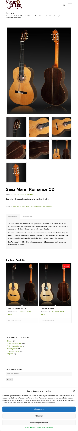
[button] (74, 396)
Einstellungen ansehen (39, 428)
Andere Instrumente (13, 351)
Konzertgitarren (47, 206)
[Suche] (63, 5)
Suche (9, 379)
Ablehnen (39, 421)
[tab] (13, 216)
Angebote (16, 206)
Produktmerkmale (27, 216)
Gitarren (39, 206)
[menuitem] (63, 5)
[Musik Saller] (32, 5)
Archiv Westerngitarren (14, 343)
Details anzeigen (14, 320)
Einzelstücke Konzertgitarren (28, 206)
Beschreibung (12, 216)
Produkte (10, 13)
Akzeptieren (39, 414)
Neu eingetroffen (12, 349)
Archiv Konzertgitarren (14, 346)
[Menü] (68, 5)
